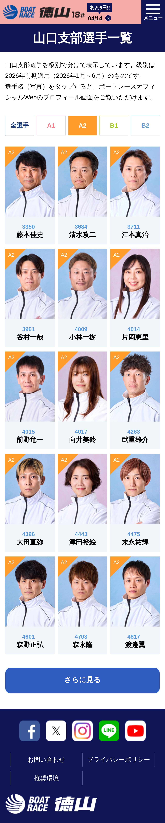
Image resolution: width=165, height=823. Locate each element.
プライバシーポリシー (118, 759)
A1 (51, 125)
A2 (82, 125)
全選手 (19, 125)
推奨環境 (46, 778)
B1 (114, 125)
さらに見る (82, 680)
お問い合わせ (46, 759)
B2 (145, 125)
